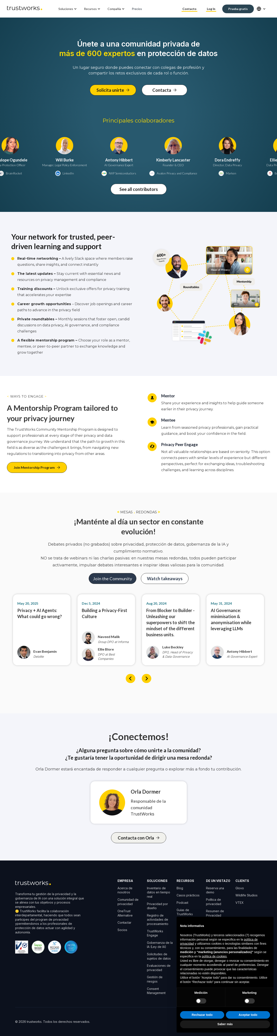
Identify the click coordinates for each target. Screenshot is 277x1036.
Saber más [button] (225, 1024)
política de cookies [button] (214, 956)
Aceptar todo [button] (248, 1015)
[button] (67, 9)
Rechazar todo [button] (202, 1015)
